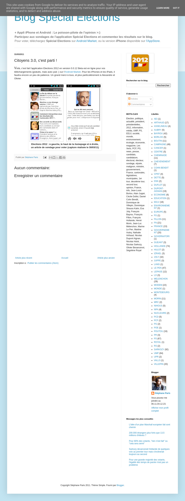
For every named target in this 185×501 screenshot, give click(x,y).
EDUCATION (160, 198)
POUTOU (158, 331)
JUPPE (157, 260)
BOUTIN (158, 141)
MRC (156, 302)
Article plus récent (23, 258)
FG (155, 215)
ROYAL (157, 342)
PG (155, 324)
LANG (157, 264)
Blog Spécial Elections (67, 17)
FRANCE (158, 226)
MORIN (157, 298)
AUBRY (157, 130)
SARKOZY (159, 349)
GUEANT (158, 242)
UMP (156, 353)
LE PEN (158, 268)
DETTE (157, 177)
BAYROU (158, 133)
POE (156, 327)
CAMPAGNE (160, 144)
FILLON (158, 219)
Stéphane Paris (162, 393)
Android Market (86, 41)
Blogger (120, 485)
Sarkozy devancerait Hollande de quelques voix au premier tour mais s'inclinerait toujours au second (149, 451)
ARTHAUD (159, 122)
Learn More (163, 8)
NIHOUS (158, 305)
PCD (156, 317)
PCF (156, 320)
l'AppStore (153, 41)
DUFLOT (158, 185)
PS (155, 338)
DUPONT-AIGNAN (159, 189)
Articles (133, 99)
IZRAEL (158, 253)
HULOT (157, 249)
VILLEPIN (158, 364)
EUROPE (158, 212)
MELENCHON (161, 279)
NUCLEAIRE (160, 313)
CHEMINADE (160, 155)
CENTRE (158, 151)
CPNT (157, 174)
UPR (156, 357)
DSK (156, 181)
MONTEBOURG (162, 292)
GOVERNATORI (162, 236)
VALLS (157, 360)
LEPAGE (158, 271)
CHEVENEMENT (162, 161)
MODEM (158, 285)
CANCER (158, 148)
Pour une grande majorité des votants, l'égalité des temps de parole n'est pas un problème (148, 462)
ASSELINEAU (160, 126)
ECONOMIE (160, 194)
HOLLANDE (160, 246)
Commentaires (136, 104)
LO (155, 275)
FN (155, 222)
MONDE (158, 288)
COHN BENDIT (161, 168)
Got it (176, 8)
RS (155, 346)
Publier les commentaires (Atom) (43, 263)
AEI (155, 119)
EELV (156, 202)
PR (155, 335)
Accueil (64, 258)
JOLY (156, 257)
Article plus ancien (106, 258)
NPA (156, 309)
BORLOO (158, 137)
